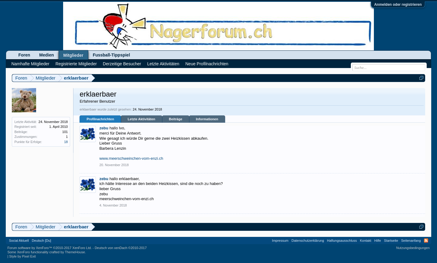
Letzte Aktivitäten (141, 119)
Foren (24, 55)
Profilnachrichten (100, 119)
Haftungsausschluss (342, 240)
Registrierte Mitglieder (76, 63)
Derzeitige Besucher (122, 63)
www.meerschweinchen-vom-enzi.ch (131, 158)
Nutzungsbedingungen (413, 248)
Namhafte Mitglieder (30, 63)
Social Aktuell (19, 240)
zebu (103, 128)
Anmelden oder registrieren (398, 4)
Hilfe (377, 240)
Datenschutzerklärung (308, 240)
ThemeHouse (75, 252)
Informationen (207, 119)
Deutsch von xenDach (121, 248)
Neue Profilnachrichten (207, 63)
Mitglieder (73, 55)
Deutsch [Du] (41, 240)
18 (66, 142)
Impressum (280, 240)
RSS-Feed (426, 240)
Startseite (391, 240)
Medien (46, 55)
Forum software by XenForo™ (49, 248)
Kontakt (365, 240)
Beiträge (175, 119)
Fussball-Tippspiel (111, 55)
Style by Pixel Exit (22, 256)
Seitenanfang (411, 240)
